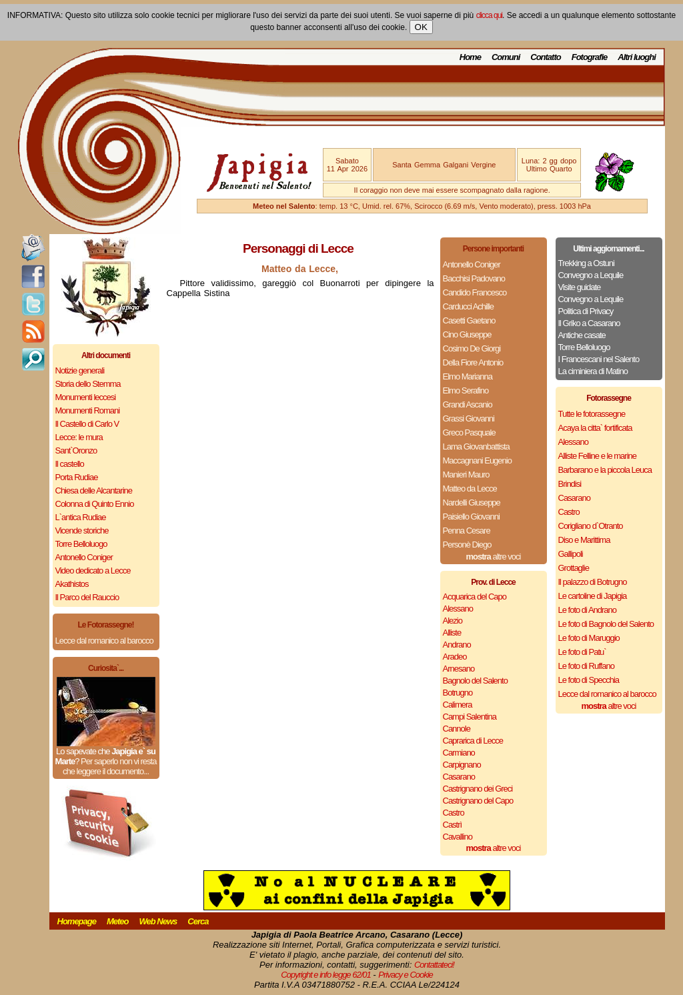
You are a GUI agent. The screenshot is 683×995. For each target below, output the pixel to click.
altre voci (493, 557)
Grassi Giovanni (468, 418)
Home (470, 57)
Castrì (452, 825)
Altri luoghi (637, 57)
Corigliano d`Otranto (590, 526)
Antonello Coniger (84, 557)
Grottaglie (573, 568)
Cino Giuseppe (467, 334)
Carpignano (462, 765)
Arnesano (459, 669)
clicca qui (489, 15)
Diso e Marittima (584, 540)
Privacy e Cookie (405, 975)
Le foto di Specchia (589, 680)
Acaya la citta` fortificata (595, 428)
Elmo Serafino (466, 390)
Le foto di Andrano (587, 610)
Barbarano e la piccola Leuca (605, 470)
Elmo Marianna (467, 376)
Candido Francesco (475, 292)
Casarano (459, 777)
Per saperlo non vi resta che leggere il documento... (109, 766)
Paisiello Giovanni (471, 517)
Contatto (545, 57)
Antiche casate (582, 335)
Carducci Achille (468, 306)
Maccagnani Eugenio (477, 460)
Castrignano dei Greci (478, 789)
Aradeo (455, 657)
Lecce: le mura (79, 437)
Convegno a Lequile (591, 275)
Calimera (457, 705)
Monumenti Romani (87, 410)
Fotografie (590, 57)
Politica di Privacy (586, 311)
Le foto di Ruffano (586, 666)
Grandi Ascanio (467, 404)
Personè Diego (467, 545)
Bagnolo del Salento (475, 681)
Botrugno (458, 693)
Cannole (456, 729)
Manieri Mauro (466, 474)
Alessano (458, 609)
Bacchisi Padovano (474, 278)
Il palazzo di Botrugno (592, 582)
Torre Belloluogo (81, 544)
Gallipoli (570, 554)
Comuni (506, 57)
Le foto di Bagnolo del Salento (606, 624)
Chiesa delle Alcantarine (93, 490)
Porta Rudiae (76, 477)
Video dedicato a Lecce (93, 571)
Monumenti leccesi (85, 397)
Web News (158, 921)
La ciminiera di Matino (593, 371)
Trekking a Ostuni (586, 263)
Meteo (118, 921)
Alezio (452, 621)
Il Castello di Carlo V (87, 424)
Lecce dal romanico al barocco (104, 641)
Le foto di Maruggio (589, 638)
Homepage (76, 921)
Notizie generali (80, 370)
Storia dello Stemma (88, 384)
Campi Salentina (469, 717)
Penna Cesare (466, 531)
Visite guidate (579, 287)
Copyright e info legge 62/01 (326, 975)
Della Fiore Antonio (473, 362)
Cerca (197, 921)
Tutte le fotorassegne (592, 414)
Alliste (452, 633)
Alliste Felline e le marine (597, 456)
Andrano (457, 645)
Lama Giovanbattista (476, 446)
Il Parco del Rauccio (87, 597)
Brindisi (570, 484)
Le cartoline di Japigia (592, 596)
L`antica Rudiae (80, 517)
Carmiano (459, 753)
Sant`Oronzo (76, 450)
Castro (453, 813)
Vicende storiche (82, 531)
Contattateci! (434, 965)
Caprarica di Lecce (473, 741)
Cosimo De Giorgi (472, 348)
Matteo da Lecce (470, 488)
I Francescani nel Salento (599, 359)
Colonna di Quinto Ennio (94, 504)
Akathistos (72, 584)
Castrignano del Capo (478, 801)
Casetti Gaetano (469, 320)
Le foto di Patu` (582, 652)
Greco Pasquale (469, 432)
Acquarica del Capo (474, 597)
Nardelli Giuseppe (471, 502)
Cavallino (457, 837)
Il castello (69, 464)
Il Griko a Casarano (589, 323)
